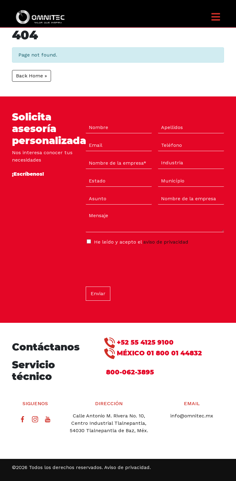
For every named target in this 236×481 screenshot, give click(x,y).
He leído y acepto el (141, 242)
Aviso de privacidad (127, 467)
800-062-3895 (129, 372)
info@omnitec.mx (191, 416)
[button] (200, 17)
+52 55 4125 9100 (139, 343)
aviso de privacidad (165, 242)
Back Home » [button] (31, 76)
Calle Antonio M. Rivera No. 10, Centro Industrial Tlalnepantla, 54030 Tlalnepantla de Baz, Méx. (109, 423)
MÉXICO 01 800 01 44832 (153, 353)
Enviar (98, 293)
